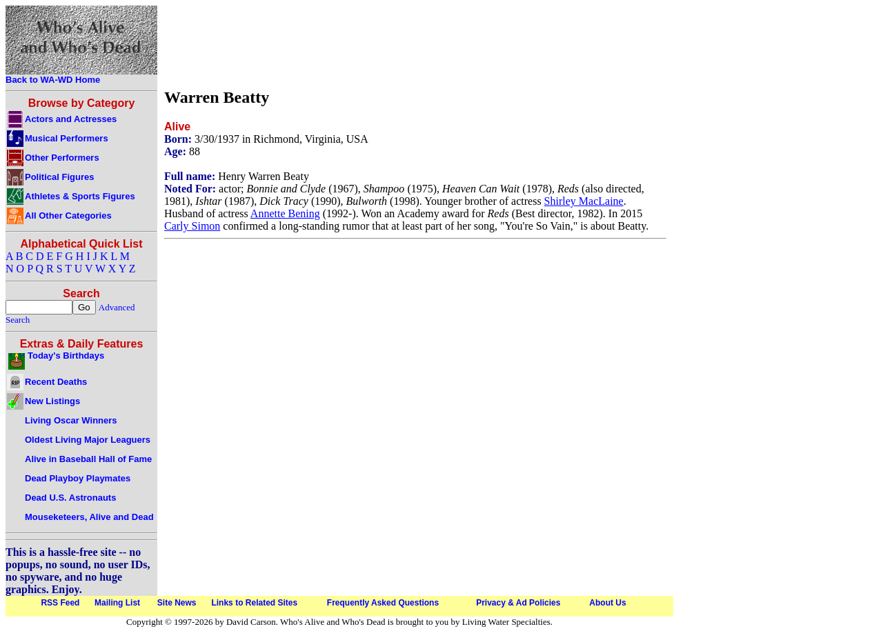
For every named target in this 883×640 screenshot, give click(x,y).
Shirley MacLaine (584, 201)
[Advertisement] (415, 43)
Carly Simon (192, 226)
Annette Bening (285, 213)
